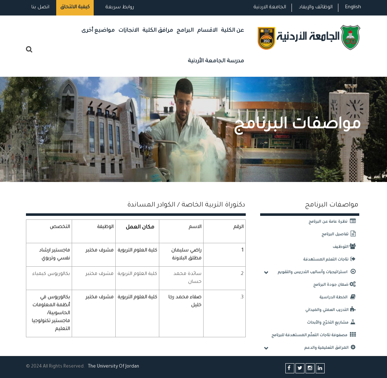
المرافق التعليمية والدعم (331, 348)
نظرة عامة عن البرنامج (333, 222)
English (353, 7)
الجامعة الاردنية (270, 7)
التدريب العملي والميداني (332, 310)
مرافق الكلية (157, 31)
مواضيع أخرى (98, 31)
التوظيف (346, 247)
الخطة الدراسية (339, 297)
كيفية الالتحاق (75, 7)
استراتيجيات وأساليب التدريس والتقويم (318, 272)
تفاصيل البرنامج (340, 234)
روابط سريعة (119, 7)
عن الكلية (232, 31)
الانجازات (128, 31)
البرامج (185, 31)
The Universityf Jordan (113, 366)
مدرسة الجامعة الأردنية (216, 61)
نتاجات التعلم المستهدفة (331, 260)
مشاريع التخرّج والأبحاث (333, 323)
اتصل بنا (40, 7)
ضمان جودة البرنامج (336, 285)
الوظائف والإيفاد (316, 7)
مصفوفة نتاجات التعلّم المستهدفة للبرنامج (315, 335)
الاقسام (207, 31)
